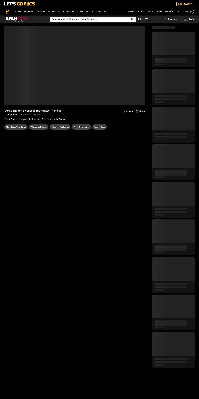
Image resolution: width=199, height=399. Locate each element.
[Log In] (188, 11)
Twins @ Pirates (11, 114)
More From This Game (16, 127)
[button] (178, 11)
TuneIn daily (99, 127)
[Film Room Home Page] (16, 19)
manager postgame (60, 127)
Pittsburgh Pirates (39, 127)
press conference (81, 127)
